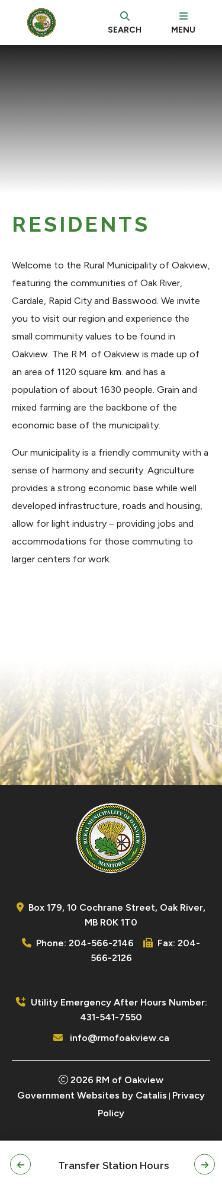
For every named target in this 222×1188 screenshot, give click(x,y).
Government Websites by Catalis (92, 1095)
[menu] (183, 22)
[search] (124, 22)
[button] (20, 1164)
